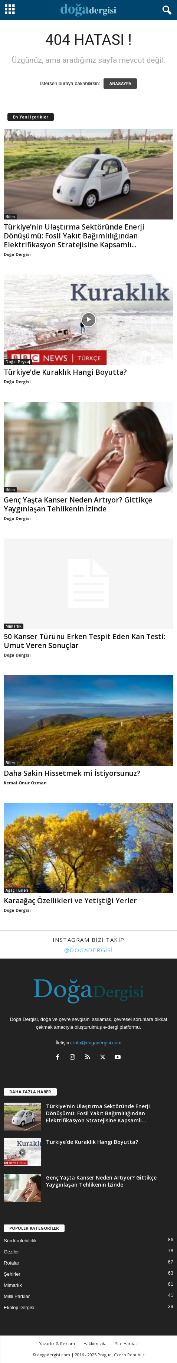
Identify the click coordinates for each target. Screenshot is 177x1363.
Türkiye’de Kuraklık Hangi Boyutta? (65, 372)
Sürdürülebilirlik (20, 1240)
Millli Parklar (17, 1296)
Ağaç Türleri (17, 890)
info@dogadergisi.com (97, 1042)
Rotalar (11, 1263)
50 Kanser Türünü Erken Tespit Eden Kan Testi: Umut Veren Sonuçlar (84, 641)
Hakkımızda (94, 1343)
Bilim (10, 216)
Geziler (11, 1252)
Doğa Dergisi (17, 254)
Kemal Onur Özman (25, 782)
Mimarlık (14, 626)
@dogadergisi (88, 950)
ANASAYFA (120, 83)
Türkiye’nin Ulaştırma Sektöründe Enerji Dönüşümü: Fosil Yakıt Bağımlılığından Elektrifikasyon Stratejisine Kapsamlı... (74, 236)
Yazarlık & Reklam (57, 1343)
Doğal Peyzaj (18, 361)
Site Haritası (126, 1343)
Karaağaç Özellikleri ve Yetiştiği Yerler (70, 900)
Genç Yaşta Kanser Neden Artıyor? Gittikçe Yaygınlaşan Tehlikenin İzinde (78, 504)
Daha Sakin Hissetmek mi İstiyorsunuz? (72, 773)
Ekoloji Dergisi (19, 1307)
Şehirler (12, 1274)
